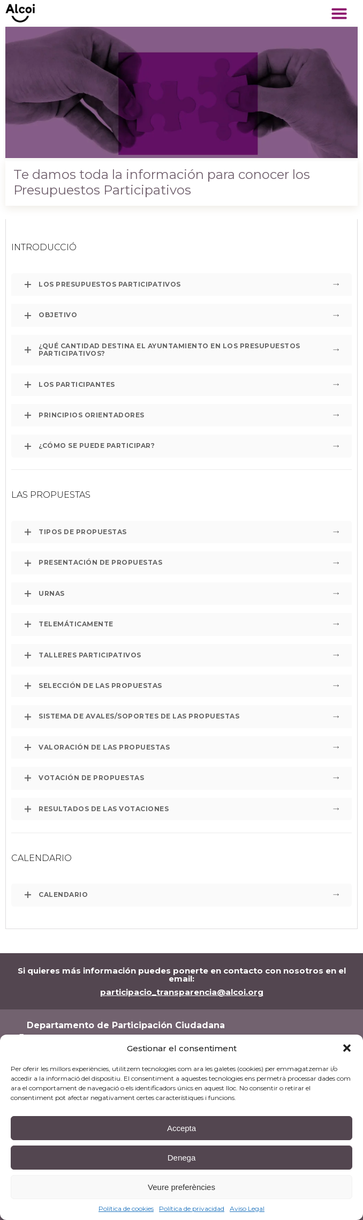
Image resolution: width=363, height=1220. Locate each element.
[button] (347, 1048)
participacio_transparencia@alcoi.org (181, 992)
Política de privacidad (191, 1208)
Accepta (181, 1128)
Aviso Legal (247, 1208)
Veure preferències (181, 1187)
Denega (182, 1157)
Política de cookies (126, 1208)
